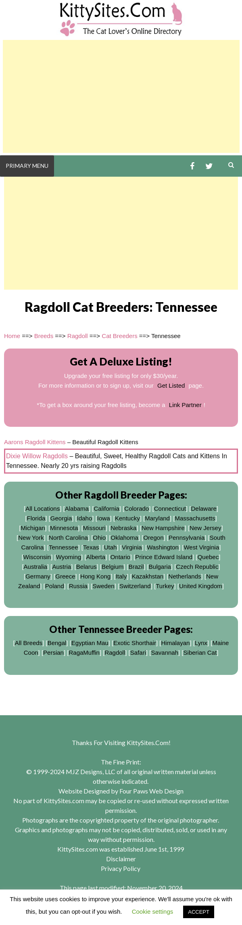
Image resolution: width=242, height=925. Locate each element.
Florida (36, 518)
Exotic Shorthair (134, 642)
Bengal (57, 642)
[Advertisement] (121, 96)
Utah (110, 547)
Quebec (208, 556)
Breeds (44, 335)
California (106, 508)
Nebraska (123, 527)
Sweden (103, 586)
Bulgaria (160, 566)
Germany (37, 576)
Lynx (201, 642)
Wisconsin (37, 556)
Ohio (99, 537)
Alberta (96, 556)
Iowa (103, 518)
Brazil (136, 566)
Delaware (203, 508)
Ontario (120, 556)
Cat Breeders (119, 335)
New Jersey (205, 527)
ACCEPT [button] (198, 912)
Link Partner (185, 404)
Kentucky (127, 518)
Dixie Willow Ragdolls (37, 456)
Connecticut (170, 508)
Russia (78, 586)
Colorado (136, 508)
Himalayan (175, 642)
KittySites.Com (148, 742)
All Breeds (28, 642)
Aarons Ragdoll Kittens (35, 441)
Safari (138, 652)
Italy (121, 576)
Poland (54, 586)
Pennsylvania (186, 537)
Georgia (61, 518)
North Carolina (68, 537)
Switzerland (135, 586)
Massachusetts (195, 518)
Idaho (84, 518)
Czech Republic (197, 566)
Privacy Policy (120, 868)
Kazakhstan (147, 576)
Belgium (112, 566)
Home (12, 335)
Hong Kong (95, 576)
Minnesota (64, 527)
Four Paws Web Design (151, 791)
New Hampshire (163, 527)
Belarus (86, 566)
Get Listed (171, 385)
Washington (163, 547)
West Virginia (201, 547)
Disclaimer (121, 858)
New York (31, 537)
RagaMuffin (84, 652)
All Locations (42, 508)
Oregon (153, 537)
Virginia (132, 547)
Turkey (165, 586)
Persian (53, 652)
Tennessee (63, 547)
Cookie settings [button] (152, 911)
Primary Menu (27, 165)
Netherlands (185, 576)
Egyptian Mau (89, 642)
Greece (65, 576)
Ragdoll (77, 335)
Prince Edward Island (163, 556)
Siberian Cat (200, 652)
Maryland (157, 518)
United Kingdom (200, 586)
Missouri (94, 527)
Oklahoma (124, 537)
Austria (61, 566)
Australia (35, 566)
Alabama (77, 508)
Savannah (165, 652)
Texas (91, 547)
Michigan (33, 527)
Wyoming (68, 556)
